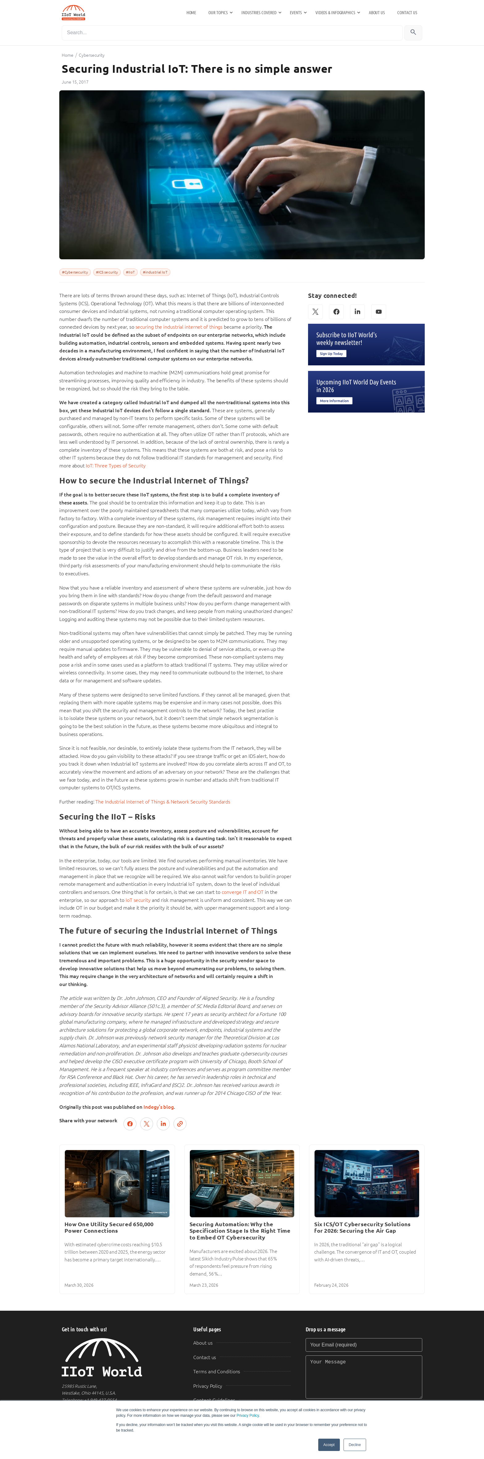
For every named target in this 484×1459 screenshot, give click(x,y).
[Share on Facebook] (129, 1123)
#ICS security (107, 272)
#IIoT (130, 272)
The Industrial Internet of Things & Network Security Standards (162, 802)
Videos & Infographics (335, 12)
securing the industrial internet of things (179, 327)
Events (296, 12)
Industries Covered (258, 12)
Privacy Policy (247, 1415)
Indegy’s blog (159, 1107)
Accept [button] (329, 1445)
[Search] (232, 32)
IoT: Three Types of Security (116, 466)
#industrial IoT (155, 272)
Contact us (407, 12)
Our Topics (218, 12)
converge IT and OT (243, 892)
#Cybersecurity (75, 272)
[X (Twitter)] (315, 311)
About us (377, 12)
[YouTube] (378, 311)
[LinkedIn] (357, 311)
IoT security (138, 900)
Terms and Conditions (216, 1372)
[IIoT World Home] (120, 1357)
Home (191, 12)
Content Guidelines (214, 1400)
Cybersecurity (92, 55)
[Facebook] (336, 311)
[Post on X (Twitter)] (146, 1123)
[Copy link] (179, 1123)
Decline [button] (355, 1445)
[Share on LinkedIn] (163, 1123)
